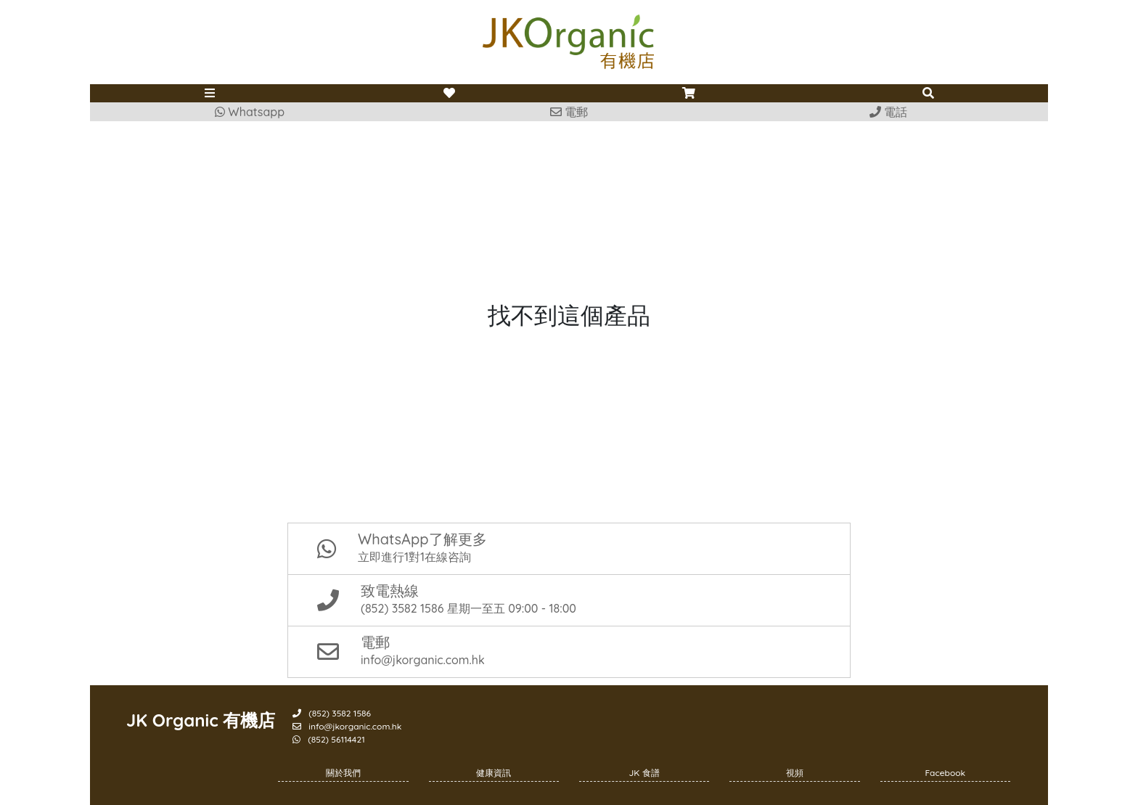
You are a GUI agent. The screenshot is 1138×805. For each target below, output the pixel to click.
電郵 (569, 112)
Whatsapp (249, 112)
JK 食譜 (644, 772)
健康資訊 (493, 772)
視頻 (794, 772)
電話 (888, 112)
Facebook (945, 772)
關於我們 (343, 772)
